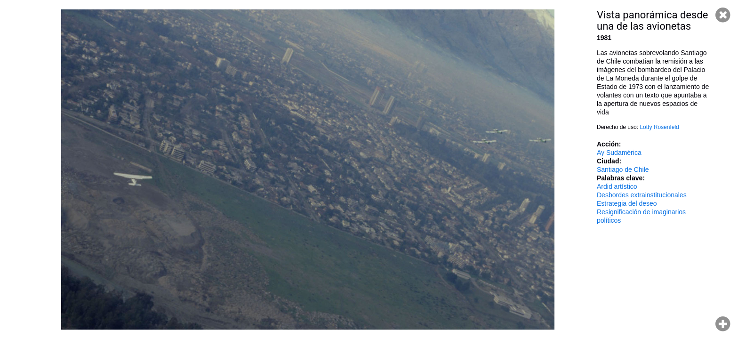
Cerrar (723, 15)
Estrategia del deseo (627, 203)
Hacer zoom (723, 324)
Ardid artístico (617, 186)
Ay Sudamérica (619, 152)
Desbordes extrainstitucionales (642, 195)
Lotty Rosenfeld (659, 127)
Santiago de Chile (623, 169)
